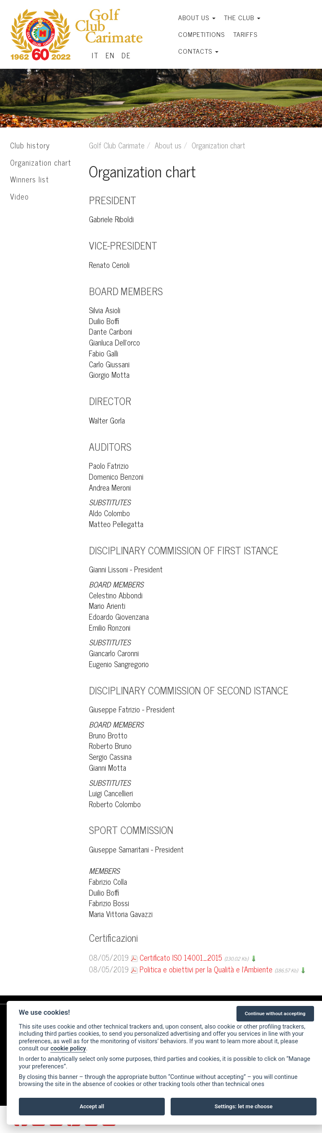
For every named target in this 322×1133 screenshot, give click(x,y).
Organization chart (40, 162)
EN (110, 55)
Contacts (198, 50)
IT (95, 55)
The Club (242, 17)
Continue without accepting (275, 1013)
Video (19, 196)
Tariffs (245, 34)
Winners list (29, 179)
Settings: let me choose (244, 1106)
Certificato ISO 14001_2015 (181, 957)
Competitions (201, 34)
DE (126, 55)
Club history (30, 145)
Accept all (92, 1106)
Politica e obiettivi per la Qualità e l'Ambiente (206, 969)
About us (197, 17)
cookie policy (68, 1048)
